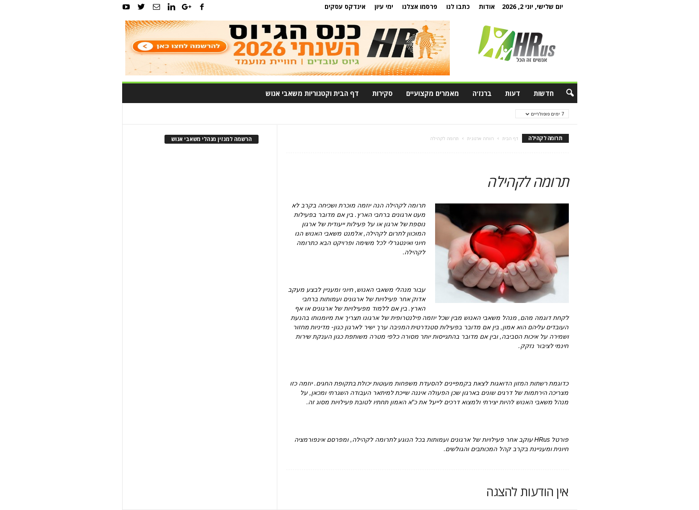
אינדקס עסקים (345, 6)
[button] (564, 93)
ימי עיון (383, 6)
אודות (487, 6)
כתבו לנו (458, 6)
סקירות (382, 93)
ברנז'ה (482, 93)
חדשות (544, 93)
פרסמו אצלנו (419, 6)
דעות (512, 93)
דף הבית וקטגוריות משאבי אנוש (312, 93)
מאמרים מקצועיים (432, 93)
